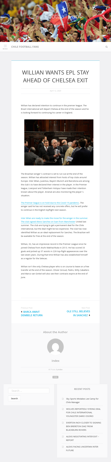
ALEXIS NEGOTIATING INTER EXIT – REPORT (82, 438)
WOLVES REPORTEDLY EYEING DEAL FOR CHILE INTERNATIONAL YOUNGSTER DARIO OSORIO (83, 412)
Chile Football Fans (55, 17)
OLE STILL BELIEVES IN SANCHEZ (78, 314)
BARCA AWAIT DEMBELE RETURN (32, 314)
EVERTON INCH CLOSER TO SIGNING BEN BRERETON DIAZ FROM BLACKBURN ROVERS (83, 426)
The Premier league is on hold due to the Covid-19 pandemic (50, 203)
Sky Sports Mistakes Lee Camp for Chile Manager (82, 401)
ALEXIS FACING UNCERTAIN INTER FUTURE (82, 448)
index (55, 361)
